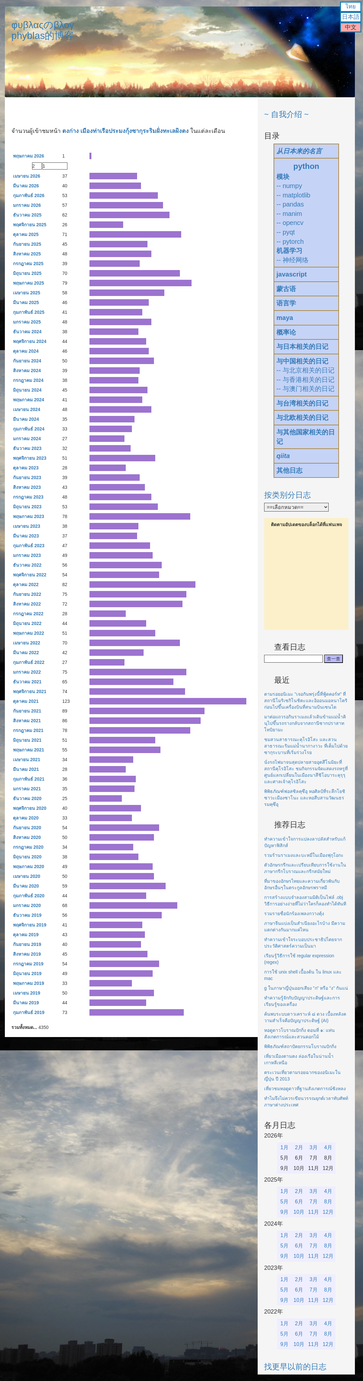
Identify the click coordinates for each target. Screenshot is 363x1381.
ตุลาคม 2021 (26, 701)
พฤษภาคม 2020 (28, 866)
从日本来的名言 (299, 151)
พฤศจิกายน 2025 (29, 224)
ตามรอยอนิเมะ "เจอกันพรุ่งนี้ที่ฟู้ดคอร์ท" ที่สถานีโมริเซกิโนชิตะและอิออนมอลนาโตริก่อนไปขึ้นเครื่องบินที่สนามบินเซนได (305, 700)
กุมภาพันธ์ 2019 (28, 1012)
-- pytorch (290, 241)
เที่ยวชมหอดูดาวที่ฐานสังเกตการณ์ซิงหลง (305, 1088)
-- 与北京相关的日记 (305, 370)
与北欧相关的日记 (302, 417)
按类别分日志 (287, 494)
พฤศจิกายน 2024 (29, 341)
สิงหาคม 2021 (27, 720)
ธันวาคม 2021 (27, 681)
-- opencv (289, 222)
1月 (284, 1147)
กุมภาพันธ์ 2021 (28, 779)
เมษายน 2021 (26, 759)
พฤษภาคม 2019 (28, 983)
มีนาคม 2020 (26, 886)
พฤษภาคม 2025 (28, 283)
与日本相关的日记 (302, 346)
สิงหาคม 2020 (27, 837)
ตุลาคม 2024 (26, 351)
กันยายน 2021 (27, 711)
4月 (328, 1147)
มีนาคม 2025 (26, 302)
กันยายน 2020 (27, 827)
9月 (284, 1212)
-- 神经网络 (292, 260)
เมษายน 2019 (26, 993)
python (306, 166)
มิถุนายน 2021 (27, 740)
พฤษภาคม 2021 (28, 749)
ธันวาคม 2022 (27, 565)
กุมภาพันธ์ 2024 (28, 428)
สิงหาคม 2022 (27, 604)
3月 (314, 1147)
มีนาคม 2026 (26, 185)
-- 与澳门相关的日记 (305, 388)
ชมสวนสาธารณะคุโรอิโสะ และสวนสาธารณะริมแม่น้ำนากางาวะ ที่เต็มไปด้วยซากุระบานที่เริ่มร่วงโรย (306, 746)
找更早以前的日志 (295, 1366)
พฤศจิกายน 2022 (29, 574)
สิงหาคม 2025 (27, 253)
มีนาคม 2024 (26, 419)
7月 (314, 1201)
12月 (328, 1212)
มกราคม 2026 (27, 205)
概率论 (286, 332)
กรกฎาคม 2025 (28, 263)
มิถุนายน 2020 (27, 856)
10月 (299, 1212)
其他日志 (289, 470)
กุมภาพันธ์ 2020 (28, 895)
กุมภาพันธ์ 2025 (28, 312)
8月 (328, 1201)
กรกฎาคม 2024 (28, 380)
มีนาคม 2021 (26, 769)
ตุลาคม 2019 (26, 934)
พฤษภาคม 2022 (28, 633)
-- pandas (290, 204)
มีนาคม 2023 (26, 535)
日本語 (350, 17)
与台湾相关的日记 (302, 403)
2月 (299, 1147)
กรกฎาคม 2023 (28, 497)
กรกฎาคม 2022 (28, 613)
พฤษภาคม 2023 (28, 516)
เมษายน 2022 (26, 642)
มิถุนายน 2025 (27, 273)
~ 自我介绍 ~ (286, 114)
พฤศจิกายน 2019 (29, 924)
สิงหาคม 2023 (27, 487)
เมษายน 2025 (26, 292)
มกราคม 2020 (27, 905)
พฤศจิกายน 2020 (29, 808)
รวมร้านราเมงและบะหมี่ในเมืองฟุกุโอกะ (304, 855)
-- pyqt (285, 232)
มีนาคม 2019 (26, 1002)
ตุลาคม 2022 (26, 584)
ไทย (350, 6)
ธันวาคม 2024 (27, 331)
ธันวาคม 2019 (27, 915)
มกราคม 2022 (27, 672)
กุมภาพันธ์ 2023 (28, 545)
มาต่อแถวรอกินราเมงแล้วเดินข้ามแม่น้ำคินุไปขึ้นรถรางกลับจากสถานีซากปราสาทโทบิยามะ (305, 723)
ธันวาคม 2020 (27, 798)
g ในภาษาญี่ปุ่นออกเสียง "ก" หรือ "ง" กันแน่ (306, 988)
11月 (313, 1212)
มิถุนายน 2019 (27, 973)
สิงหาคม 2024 (27, 370)
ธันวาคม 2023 (27, 448)
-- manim (289, 213)
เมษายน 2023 (26, 526)
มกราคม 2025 (27, 322)
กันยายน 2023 (27, 477)
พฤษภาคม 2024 (28, 399)
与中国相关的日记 (302, 361)
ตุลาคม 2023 (26, 467)
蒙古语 (286, 288)
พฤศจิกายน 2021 (29, 691)
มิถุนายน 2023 (27, 506)
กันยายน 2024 (27, 360)
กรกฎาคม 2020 (28, 847)
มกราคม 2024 (27, 438)
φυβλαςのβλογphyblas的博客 (42, 30)
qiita (283, 455)
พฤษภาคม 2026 (28, 156)
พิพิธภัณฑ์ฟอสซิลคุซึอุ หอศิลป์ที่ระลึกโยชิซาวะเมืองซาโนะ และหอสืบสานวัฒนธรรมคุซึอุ (304, 798)
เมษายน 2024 (26, 409)
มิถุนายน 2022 (27, 623)
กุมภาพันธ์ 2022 (28, 662)
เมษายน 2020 (26, 876)
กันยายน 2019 (27, 944)
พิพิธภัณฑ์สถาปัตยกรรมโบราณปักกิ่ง (300, 1046)
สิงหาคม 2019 (27, 954)
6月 (299, 1201)
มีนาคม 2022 (26, 652)
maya (284, 317)
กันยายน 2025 (27, 244)
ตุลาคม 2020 (26, 817)
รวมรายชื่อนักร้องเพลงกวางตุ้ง (294, 913)
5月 (284, 1201)
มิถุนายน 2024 (27, 390)
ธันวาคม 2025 (27, 215)
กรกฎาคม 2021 (28, 730)
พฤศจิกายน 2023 (29, 458)
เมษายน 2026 (26, 176)
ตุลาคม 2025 (26, 234)
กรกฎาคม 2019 (28, 963)
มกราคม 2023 (27, 555)
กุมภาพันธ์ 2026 (28, 195)
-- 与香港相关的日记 (305, 379)
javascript (291, 274)
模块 (282, 176)
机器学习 (289, 250)
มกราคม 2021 (27, 788)
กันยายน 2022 (27, 594)
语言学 (286, 303)
